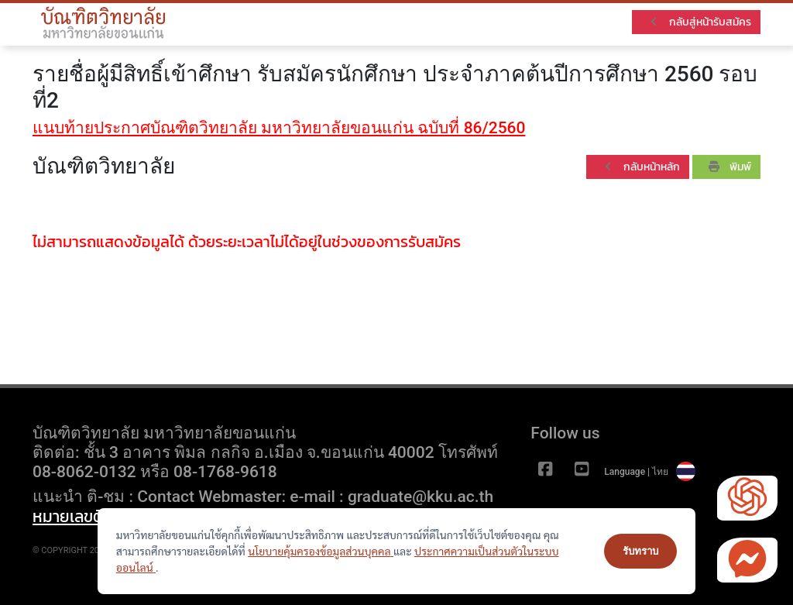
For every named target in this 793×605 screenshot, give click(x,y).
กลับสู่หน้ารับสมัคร (699, 22)
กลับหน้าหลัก (641, 167)
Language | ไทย (649, 471)
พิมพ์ (730, 167)
